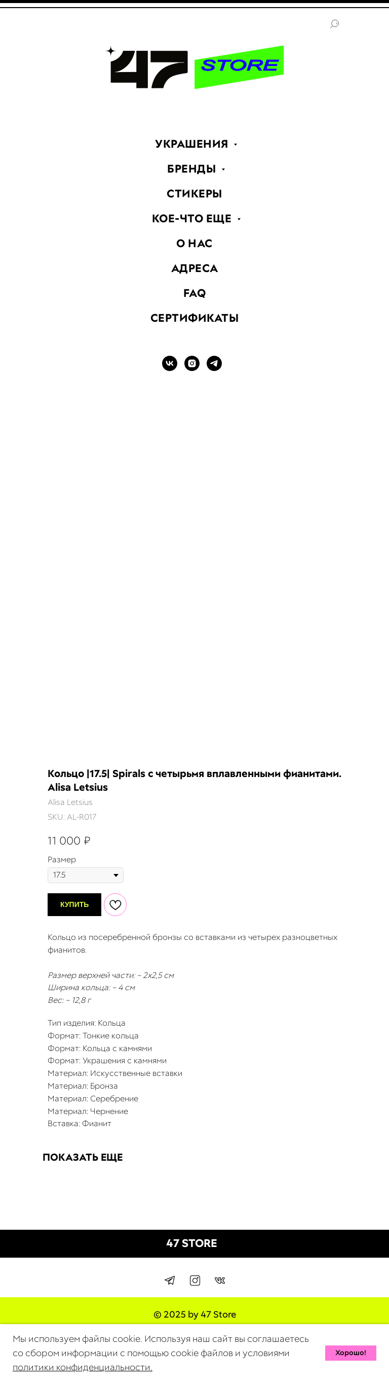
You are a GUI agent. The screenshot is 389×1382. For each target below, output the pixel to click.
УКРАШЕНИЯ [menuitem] (193, 144)
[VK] (169, 368)
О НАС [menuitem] (194, 243)
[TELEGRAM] (214, 368)
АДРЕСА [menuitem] (194, 268)
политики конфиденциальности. (82, 1367)
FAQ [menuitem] (194, 293)
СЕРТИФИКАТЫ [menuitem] (194, 318)
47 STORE (191, 1243)
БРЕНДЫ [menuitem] (193, 168)
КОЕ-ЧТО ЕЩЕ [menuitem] (193, 218)
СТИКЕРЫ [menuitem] (194, 193)
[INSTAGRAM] (192, 368)
